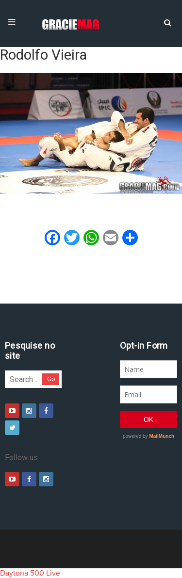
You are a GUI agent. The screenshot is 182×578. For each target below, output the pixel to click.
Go (51, 379)
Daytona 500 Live (30, 573)
